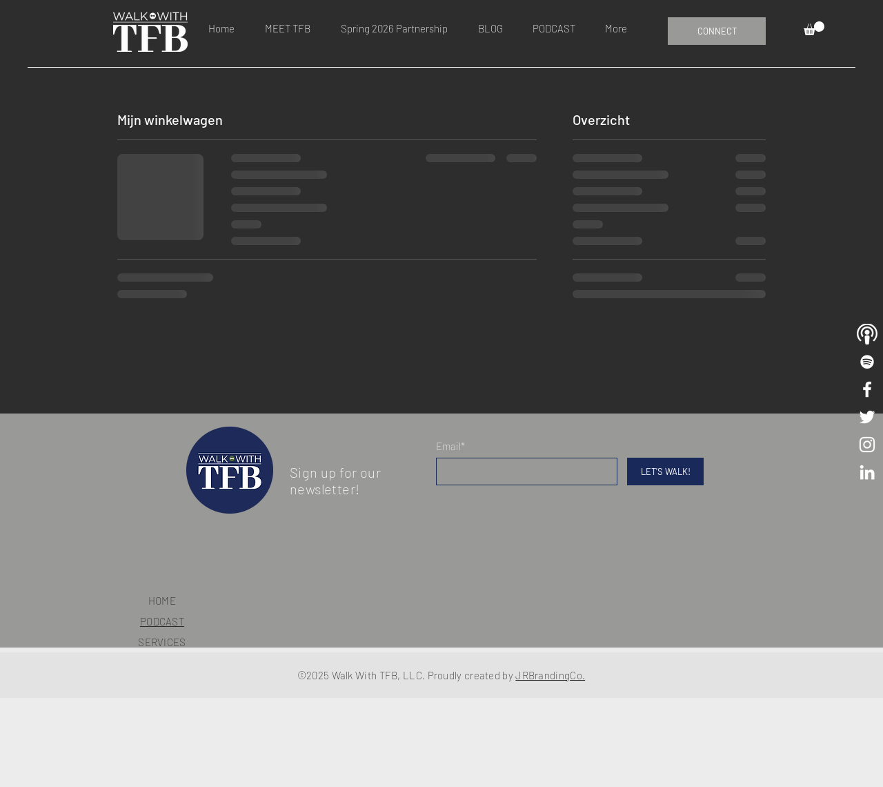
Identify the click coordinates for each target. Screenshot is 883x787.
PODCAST (162, 621)
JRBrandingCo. (550, 675)
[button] (814, 28)
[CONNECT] (717, 31)
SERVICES (162, 642)
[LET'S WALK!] (665, 471)
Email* (450, 446)
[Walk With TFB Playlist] (867, 361)
